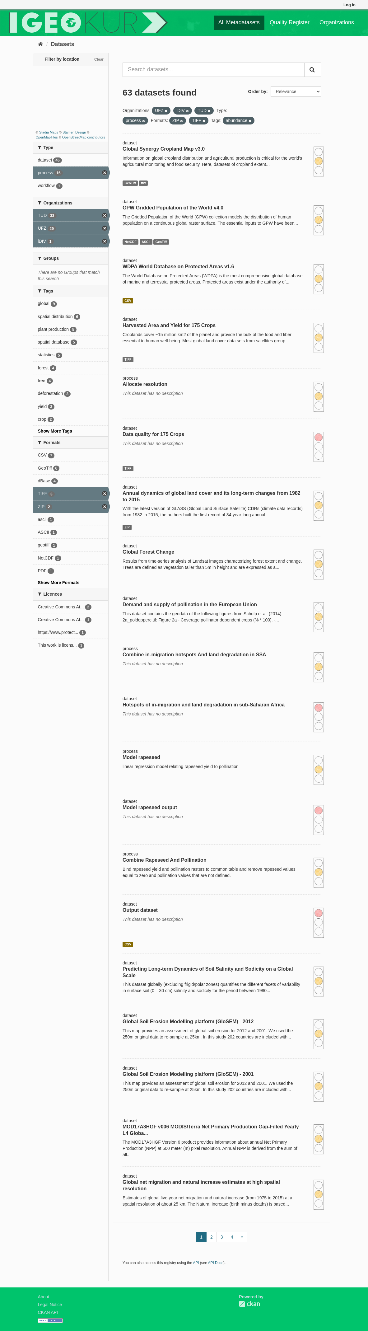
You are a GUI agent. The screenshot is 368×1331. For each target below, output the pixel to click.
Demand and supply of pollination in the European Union (190, 604)
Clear (99, 59)
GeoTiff (130, 183)
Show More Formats (59, 582)
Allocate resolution (145, 384)
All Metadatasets (239, 22)
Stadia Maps (48, 132)
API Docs (216, 1263)
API (196, 1263)
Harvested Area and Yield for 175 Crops (169, 325)
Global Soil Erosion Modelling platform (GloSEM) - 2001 (188, 1074)
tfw (143, 183)
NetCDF (130, 242)
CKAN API (48, 1312)
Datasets (62, 44)
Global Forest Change (148, 552)
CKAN (249, 1304)
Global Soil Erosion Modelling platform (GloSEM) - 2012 (188, 1021)
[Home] (40, 44)
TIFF (127, 359)
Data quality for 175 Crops (153, 434)
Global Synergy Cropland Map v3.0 (164, 149)
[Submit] (312, 70)
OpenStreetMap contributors (83, 137)
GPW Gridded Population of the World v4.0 (173, 207)
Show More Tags (55, 431)
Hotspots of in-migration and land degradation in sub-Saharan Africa (204, 704)
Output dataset (140, 910)
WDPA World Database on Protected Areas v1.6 (178, 266)
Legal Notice (50, 1304)
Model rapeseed (141, 757)
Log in (349, 4)
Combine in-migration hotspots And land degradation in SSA (194, 654)
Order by (257, 91)
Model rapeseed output (150, 807)
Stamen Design (74, 132)
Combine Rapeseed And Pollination (165, 860)
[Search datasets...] (214, 70)
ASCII (146, 242)
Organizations (336, 22)
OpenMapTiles (47, 137)
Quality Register (290, 22)
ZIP (126, 527)
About (43, 1296)
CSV (127, 300)
